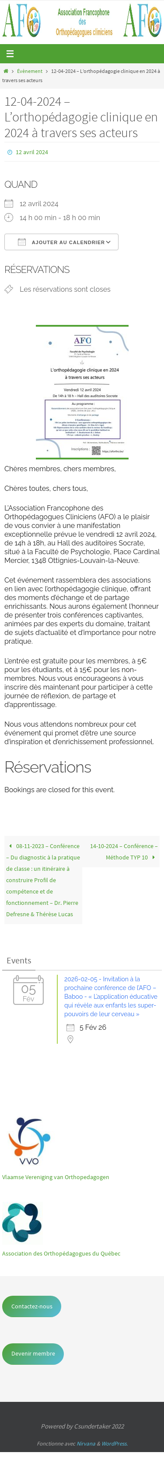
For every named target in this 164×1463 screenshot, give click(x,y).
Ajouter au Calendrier (61, 242)
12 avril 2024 (32, 152)
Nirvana (86, 1443)
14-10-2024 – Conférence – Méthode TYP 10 (124, 851)
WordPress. (114, 1443)
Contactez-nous (31, 1306)
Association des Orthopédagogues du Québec (61, 1253)
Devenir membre (33, 1353)
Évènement (29, 71)
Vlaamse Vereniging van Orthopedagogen (55, 1177)
